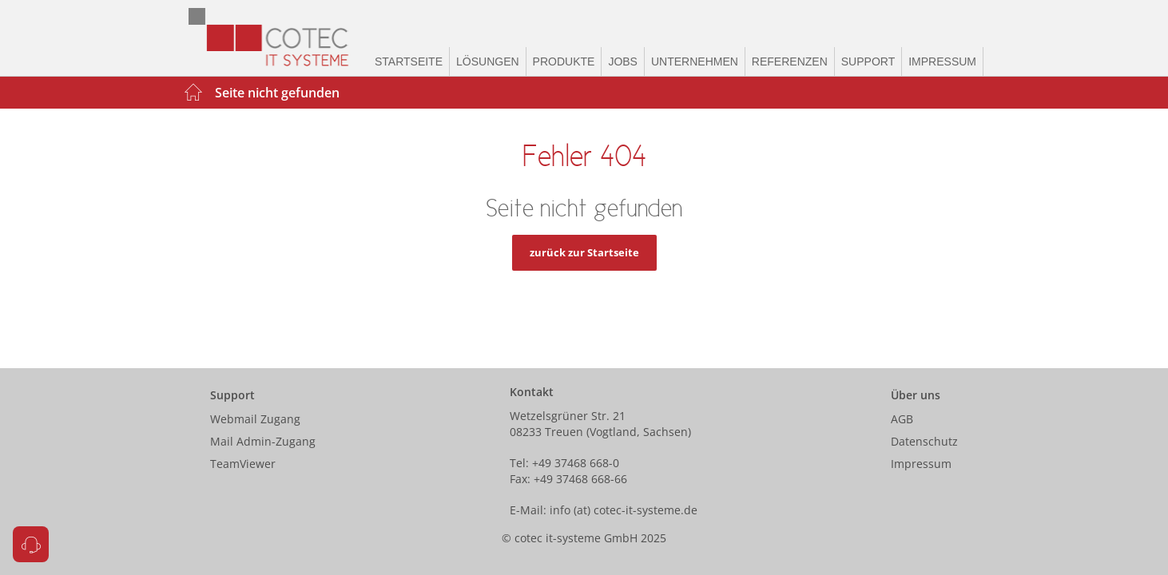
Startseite (409, 61)
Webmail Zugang (255, 418)
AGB (902, 418)
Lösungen (487, 61)
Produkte (564, 61)
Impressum (942, 61)
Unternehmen (694, 61)
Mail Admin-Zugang (263, 441)
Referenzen (790, 61)
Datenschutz (924, 441)
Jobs (623, 61)
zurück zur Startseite (584, 252)
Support (868, 61)
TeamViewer (243, 463)
